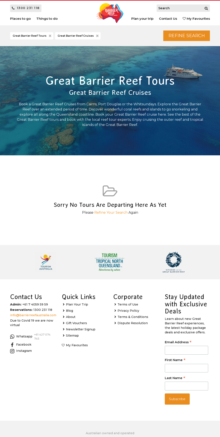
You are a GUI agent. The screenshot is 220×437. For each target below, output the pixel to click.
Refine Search (186, 35)
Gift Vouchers (76, 323)
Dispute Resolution (133, 323)
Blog (69, 311)
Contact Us (168, 19)
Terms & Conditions (133, 317)
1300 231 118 (26, 8)
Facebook (20, 345)
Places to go (20, 19)
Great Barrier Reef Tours (32, 36)
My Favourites (196, 19)
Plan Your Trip (77, 304)
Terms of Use (128, 304)
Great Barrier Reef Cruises (78, 36)
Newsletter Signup (80, 329)
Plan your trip (142, 19)
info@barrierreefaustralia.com (33, 315)
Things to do (47, 19)
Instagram (21, 351)
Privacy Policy (128, 311)
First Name (175, 360)
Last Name (175, 378)
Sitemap (72, 335)
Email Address (178, 342)
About (70, 317)
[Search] (206, 8)
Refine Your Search (111, 212)
